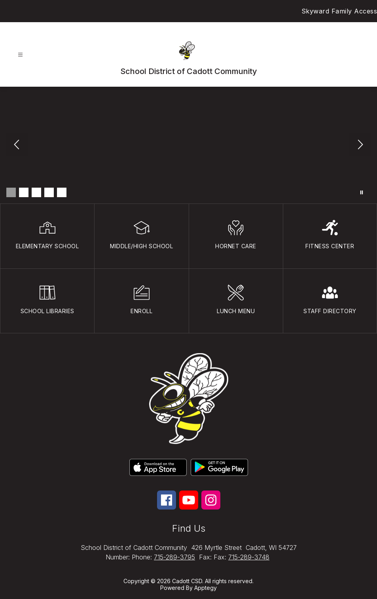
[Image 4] (49, 192)
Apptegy (205, 587)
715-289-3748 (248, 557)
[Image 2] (23, 192)
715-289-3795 (174, 557)
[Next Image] (360, 145)
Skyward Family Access (339, 11)
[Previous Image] (17, 145)
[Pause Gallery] (361, 192)
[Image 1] (11, 192)
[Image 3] (36, 192)
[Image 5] (61, 192)
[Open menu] (20, 54)
